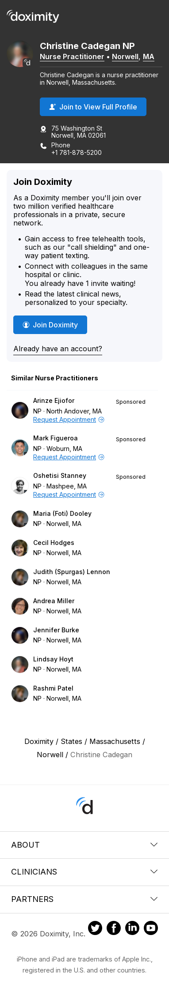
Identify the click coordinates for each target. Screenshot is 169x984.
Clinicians (84, 871)
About (84, 844)
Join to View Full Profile (93, 106)
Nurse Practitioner (72, 56)
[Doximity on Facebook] (114, 929)
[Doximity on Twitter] (95, 929)
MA (148, 56)
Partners (84, 899)
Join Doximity (50, 324)
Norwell (125, 56)
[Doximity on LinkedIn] (132, 929)
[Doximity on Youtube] (151, 929)
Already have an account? (57, 348)
